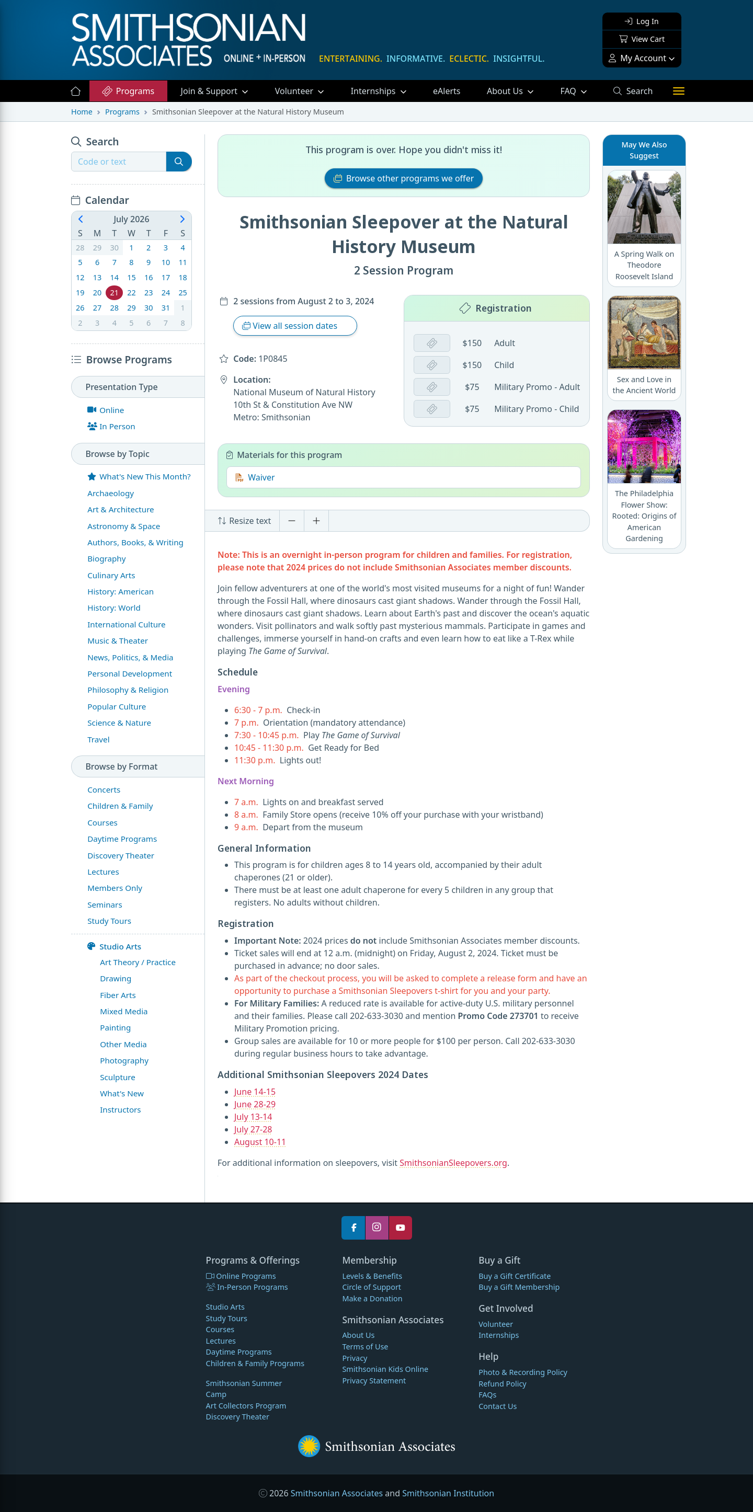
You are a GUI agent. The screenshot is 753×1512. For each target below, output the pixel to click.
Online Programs (241, 1276)
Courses (220, 1329)
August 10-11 (260, 1142)
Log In (641, 21)
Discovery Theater (237, 1417)
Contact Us (497, 1406)
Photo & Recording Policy (522, 1372)
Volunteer (295, 91)
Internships (374, 91)
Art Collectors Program (246, 1406)
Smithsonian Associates (337, 1493)
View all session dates (290, 325)
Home (82, 112)
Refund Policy (502, 1384)
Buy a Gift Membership (519, 1287)
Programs (128, 91)
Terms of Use (365, 1346)
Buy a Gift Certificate (514, 1276)
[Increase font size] (316, 520)
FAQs (487, 1395)
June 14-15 (255, 1091)
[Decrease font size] (292, 520)
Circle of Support (371, 1287)
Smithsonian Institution (448, 1493)
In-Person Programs (247, 1287)
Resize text (244, 520)
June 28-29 (255, 1104)
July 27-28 (253, 1129)
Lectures (221, 1341)
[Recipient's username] (118, 161)
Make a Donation (372, 1298)
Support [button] (210, 91)
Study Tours (226, 1318)
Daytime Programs (239, 1352)
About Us (506, 91)
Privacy (354, 1358)
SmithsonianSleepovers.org (453, 1163)
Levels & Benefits (372, 1276)
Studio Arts (114, 946)
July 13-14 (253, 1116)
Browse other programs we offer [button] (404, 178)
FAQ (580, 90)
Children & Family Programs (255, 1363)
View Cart (642, 39)
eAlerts (446, 91)
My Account (637, 58)
